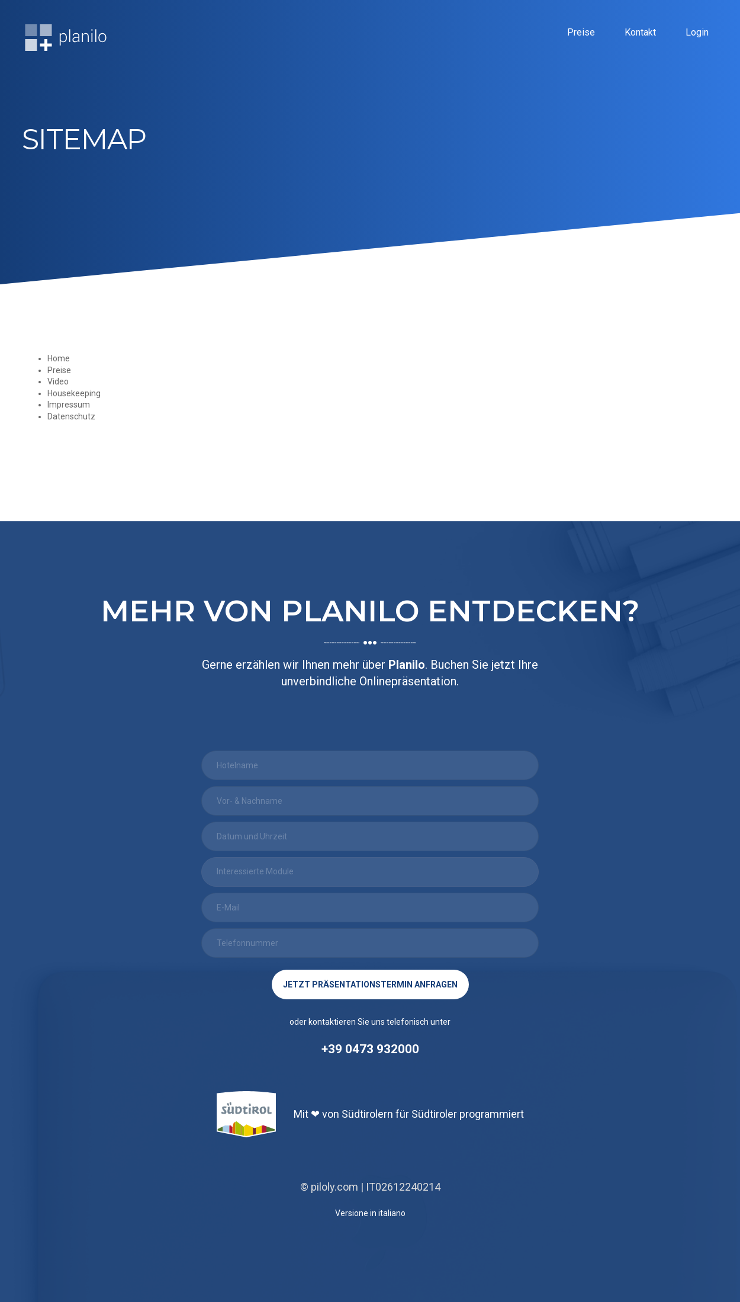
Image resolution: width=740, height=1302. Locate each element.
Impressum (68, 404)
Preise (581, 34)
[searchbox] (358, 871)
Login (697, 34)
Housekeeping (74, 393)
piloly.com (334, 1187)
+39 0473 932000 (370, 1049)
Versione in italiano (370, 1213)
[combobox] (370, 872)
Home (58, 358)
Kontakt (640, 34)
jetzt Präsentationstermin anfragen (370, 984)
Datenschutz (71, 416)
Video (58, 381)
